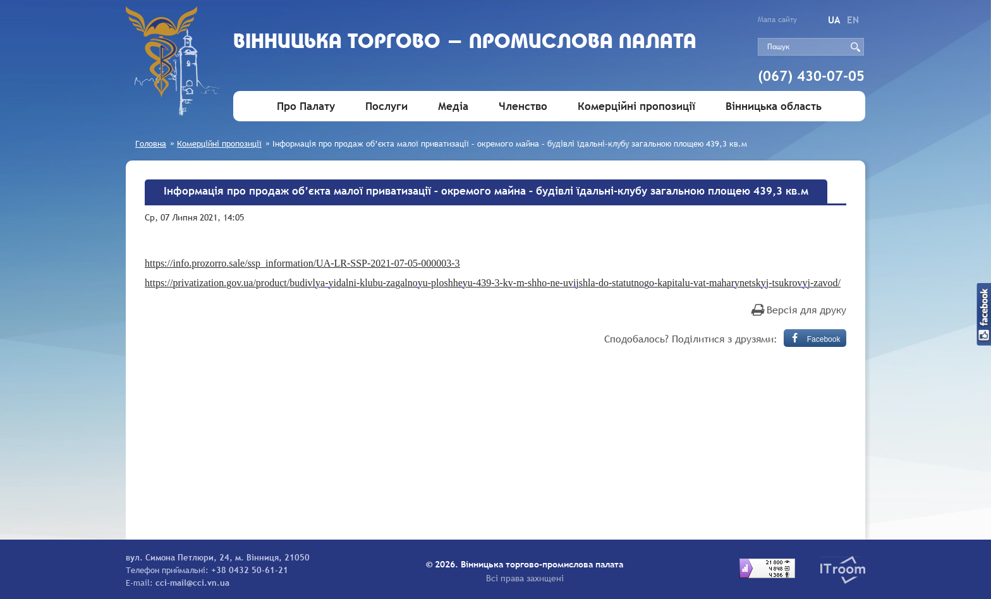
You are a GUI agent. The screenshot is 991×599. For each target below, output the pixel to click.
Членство (523, 106)
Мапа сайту (777, 19)
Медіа (453, 106)
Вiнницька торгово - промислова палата (464, 42)
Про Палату (306, 106)
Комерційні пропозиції (636, 106)
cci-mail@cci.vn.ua (192, 582)
